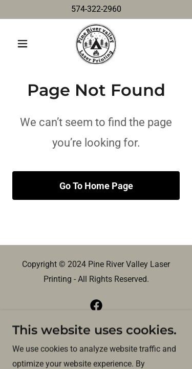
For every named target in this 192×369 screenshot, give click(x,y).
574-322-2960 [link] (96, 9)
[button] (24, 43)
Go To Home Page (96, 185)
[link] (96, 43)
